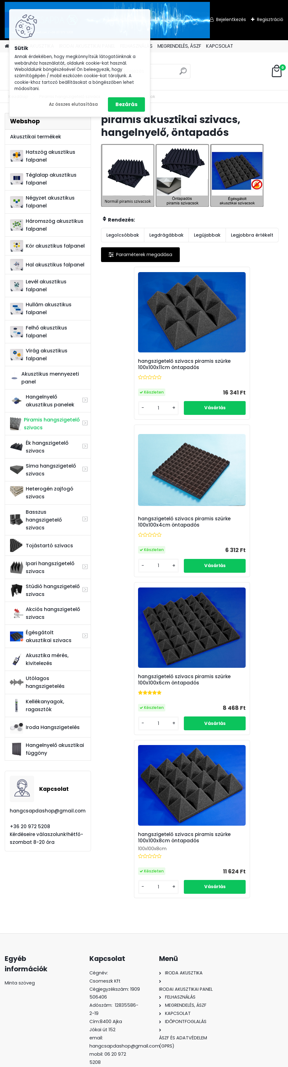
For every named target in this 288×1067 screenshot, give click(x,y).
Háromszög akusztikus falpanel (46, 225)
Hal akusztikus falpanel (47, 265)
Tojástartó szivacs (41, 545)
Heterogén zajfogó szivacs (41, 492)
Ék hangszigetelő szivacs (39, 446)
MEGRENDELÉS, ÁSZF (179, 46)
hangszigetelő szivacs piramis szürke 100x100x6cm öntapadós (146, 532)
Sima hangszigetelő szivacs (43, 469)
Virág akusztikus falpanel (38, 354)
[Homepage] (7, 46)
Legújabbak (207, 235)
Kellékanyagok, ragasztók (37, 705)
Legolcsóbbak (122, 235)
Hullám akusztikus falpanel (41, 308)
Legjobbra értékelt (252, 235)
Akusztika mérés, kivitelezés (39, 659)
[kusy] (122, 413)
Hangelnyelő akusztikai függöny (47, 749)
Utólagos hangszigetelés (37, 682)
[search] (183, 73)
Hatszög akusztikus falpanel (42, 156)
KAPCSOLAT (219, 46)
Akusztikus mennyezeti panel (44, 377)
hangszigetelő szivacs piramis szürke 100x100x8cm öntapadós (237, 530)
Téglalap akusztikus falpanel (43, 178)
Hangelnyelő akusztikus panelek (42, 400)
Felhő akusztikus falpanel (38, 331)
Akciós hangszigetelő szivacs (45, 613)
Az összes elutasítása (73, 104)
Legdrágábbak (166, 235)
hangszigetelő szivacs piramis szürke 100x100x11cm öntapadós (146, 367)
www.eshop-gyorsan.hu (158, 1061)
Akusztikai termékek (35, 136)
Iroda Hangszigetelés (45, 727)
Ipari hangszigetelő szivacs (42, 567)
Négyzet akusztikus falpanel (42, 201)
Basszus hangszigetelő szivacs (36, 519)
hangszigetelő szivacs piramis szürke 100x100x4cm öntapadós (237, 367)
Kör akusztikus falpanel (47, 246)
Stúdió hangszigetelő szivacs (45, 590)
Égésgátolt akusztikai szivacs (41, 636)
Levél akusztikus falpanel (38, 285)
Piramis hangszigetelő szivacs (44, 423)
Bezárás (126, 104)
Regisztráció (270, 19)
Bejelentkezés (231, 19)
